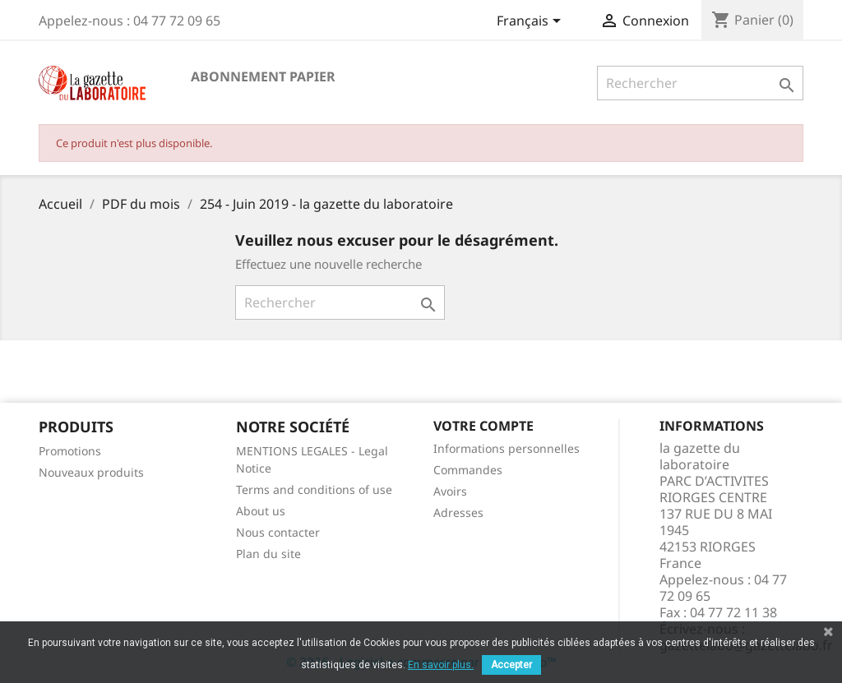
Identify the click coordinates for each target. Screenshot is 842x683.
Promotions (70, 451)
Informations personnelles (506, 448)
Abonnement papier (263, 76)
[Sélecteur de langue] (532, 22)
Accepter (511, 665)
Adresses (458, 512)
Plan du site (268, 553)
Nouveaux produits (91, 472)
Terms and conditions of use (314, 489)
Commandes (467, 470)
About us (260, 511)
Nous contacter (278, 532)
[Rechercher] (700, 83)
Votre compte (483, 426)
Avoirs (450, 491)
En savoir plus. (441, 665)
